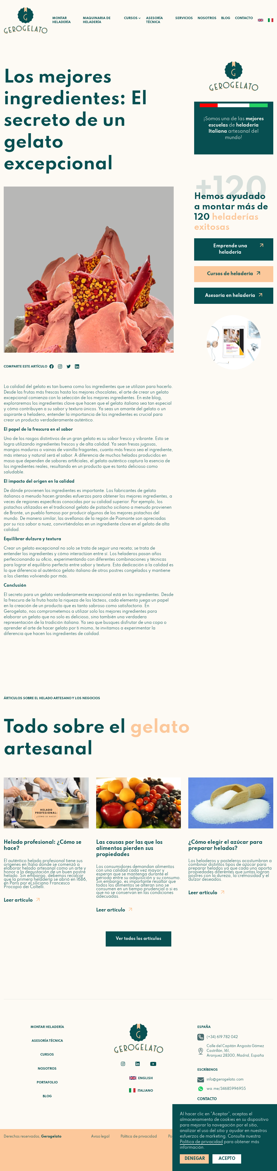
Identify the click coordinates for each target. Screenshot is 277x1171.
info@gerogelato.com (225, 1079)
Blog (225, 18)
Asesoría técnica (154, 20)
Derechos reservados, (32, 1136)
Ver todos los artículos (138, 939)
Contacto (244, 18)
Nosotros (207, 18)
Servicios (184, 18)
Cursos (47, 1054)
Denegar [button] (195, 1159)
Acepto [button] (227, 1159)
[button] (130, 18)
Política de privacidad (201, 1142)
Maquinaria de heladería (96, 20)
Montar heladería (61, 20)
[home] (25, 20)
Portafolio (47, 1082)
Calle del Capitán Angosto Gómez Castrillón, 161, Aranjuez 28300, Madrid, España (235, 1050)
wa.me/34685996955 (226, 1089)
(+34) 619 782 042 (222, 1037)
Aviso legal (100, 1136)
